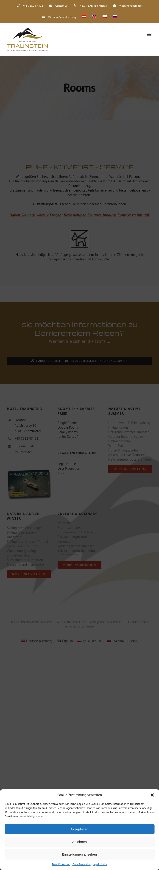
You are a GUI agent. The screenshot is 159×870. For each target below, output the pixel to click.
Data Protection (61, 864)
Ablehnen (79, 842)
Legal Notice (100, 864)
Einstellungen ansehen (79, 854)
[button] (152, 795)
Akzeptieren (79, 829)
